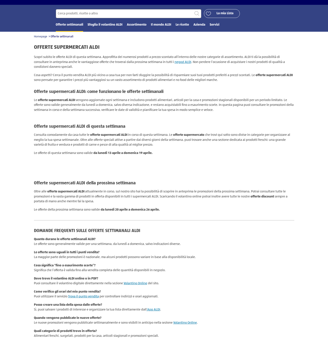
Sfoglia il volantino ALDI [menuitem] (105, 28)
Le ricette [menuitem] (182, 28)
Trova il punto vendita (83, 299)
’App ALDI (153, 312)
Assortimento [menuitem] (137, 28)
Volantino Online (135, 286)
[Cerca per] (128, 16)
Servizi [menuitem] (214, 28)
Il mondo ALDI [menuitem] (161, 28)
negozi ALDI (183, 65)
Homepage (40, 39)
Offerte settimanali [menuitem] (69, 28)
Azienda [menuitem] (199, 28)
